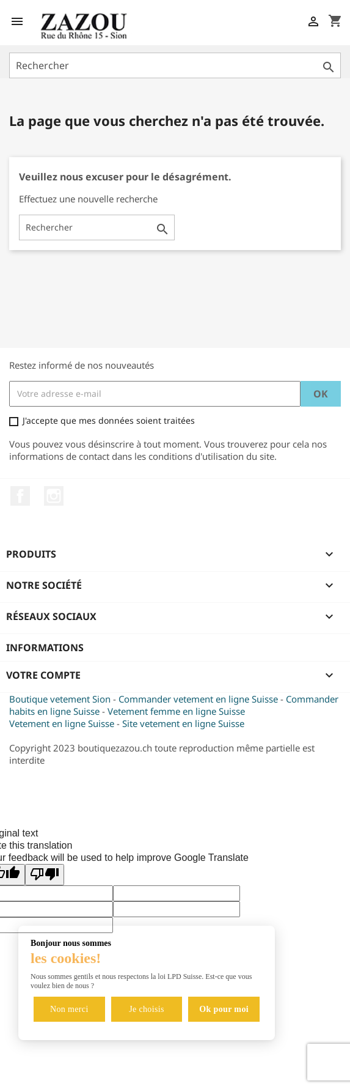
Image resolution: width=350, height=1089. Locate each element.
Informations (45, 647)
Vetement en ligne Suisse (61, 723)
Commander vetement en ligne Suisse (198, 699)
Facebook (20, 496)
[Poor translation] (44, 874)
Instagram (54, 496)
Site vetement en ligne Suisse (183, 723)
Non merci (69, 1009)
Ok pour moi (224, 1009)
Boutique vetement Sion (60, 699)
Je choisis (146, 1009)
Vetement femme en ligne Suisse (176, 711)
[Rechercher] (175, 65)
